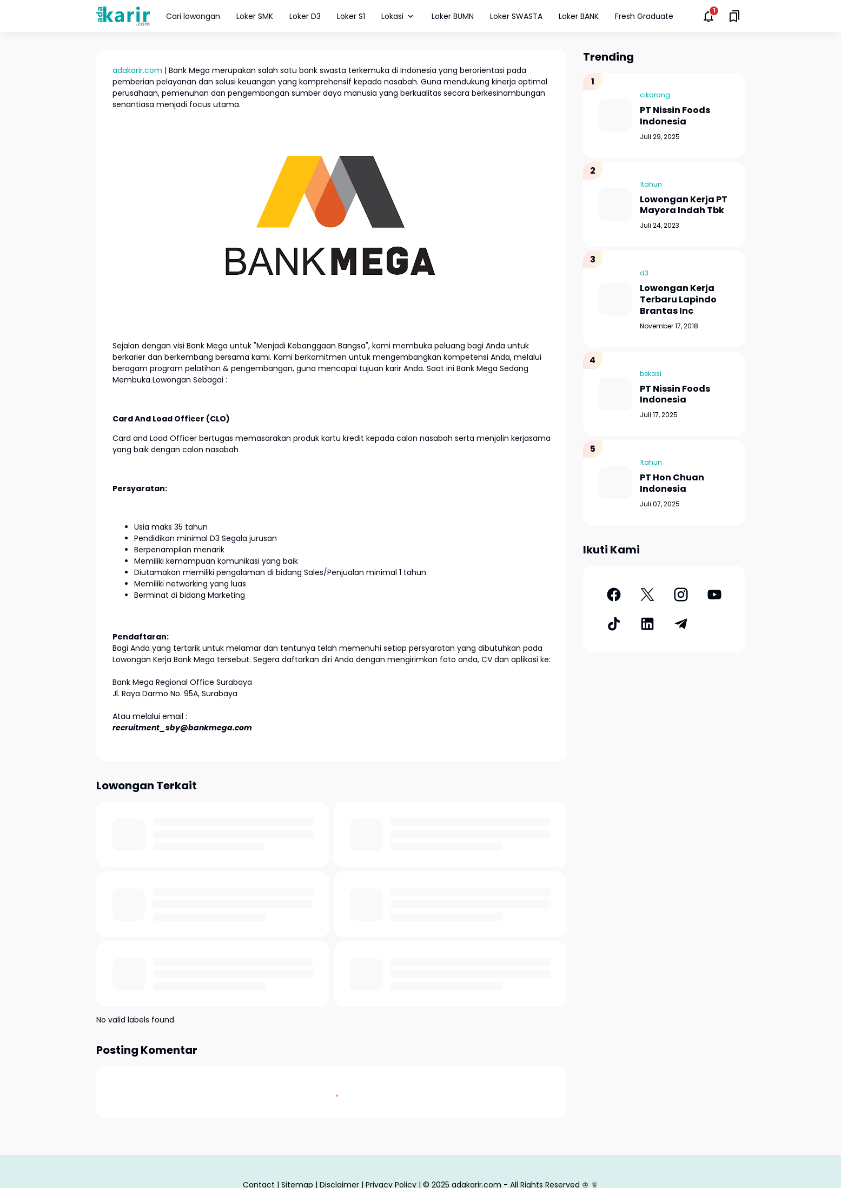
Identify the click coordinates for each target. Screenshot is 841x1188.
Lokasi (398, 16)
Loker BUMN (453, 16)
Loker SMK (254, 16)
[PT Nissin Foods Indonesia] (615, 115)
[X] (647, 594)
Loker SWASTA (516, 16)
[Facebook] (613, 594)
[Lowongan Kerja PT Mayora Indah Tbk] (615, 204)
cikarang (655, 95)
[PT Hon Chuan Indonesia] (615, 482)
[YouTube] (714, 594)
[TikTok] (613, 623)
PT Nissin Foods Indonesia (675, 116)
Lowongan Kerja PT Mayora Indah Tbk (683, 205)
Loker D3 (305, 16)
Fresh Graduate (644, 16)
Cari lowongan (193, 16)
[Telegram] (681, 623)
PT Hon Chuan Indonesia (672, 483)
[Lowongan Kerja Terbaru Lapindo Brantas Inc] (615, 299)
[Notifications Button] (708, 16)
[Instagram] (681, 594)
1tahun (651, 184)
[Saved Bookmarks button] (734, 16)
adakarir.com (137, 70)
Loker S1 (351, 16)
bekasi (650, 373)
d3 (644, 273)
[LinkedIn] (647, 623)
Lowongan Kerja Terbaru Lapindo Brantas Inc (678, 299)
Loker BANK (579, 16)
